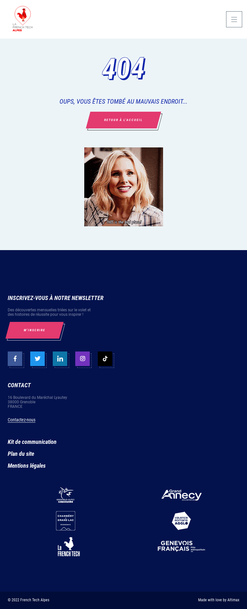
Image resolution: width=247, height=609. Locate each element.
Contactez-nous (21, 419)
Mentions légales (27, 465)
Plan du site (21, 453)
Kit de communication (32, 441)
